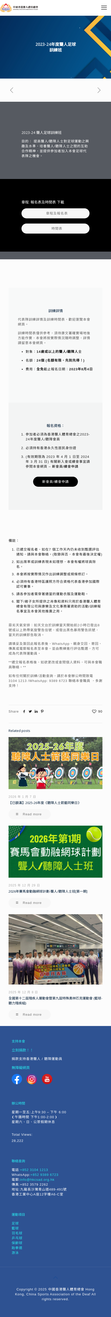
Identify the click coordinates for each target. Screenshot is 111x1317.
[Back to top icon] (55, 1277)
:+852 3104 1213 (33, 1170)
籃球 (15, 1228)
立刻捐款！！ (22, 1050)
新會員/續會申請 (65, 466)
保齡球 (17, 1243)
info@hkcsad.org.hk (37, 1180)
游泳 (15, 1253)
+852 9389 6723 (44, 1175)
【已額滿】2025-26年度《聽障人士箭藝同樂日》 (45, 802)
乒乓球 (17, 1238)
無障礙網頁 (21, 1067)
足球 (15, 1223)
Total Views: (23, 1134)
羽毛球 (17, 1233)
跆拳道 (17, 1248)
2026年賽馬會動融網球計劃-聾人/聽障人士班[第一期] (48, 891)
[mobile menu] (104, 7)
